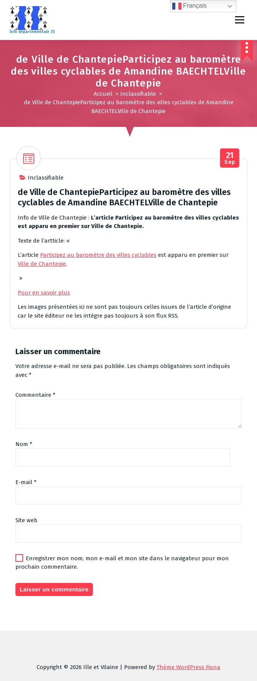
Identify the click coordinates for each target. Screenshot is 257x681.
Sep (230, 158)
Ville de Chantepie (42, 263)
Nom (23, 444)
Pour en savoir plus (44, 292)
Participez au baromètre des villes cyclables (98, 254)
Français (189, 6)
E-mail (26, 482)
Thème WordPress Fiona (188, 667)
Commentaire (35, 394)
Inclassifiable (138, 93)
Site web (26, 520)
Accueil (103, 93)
